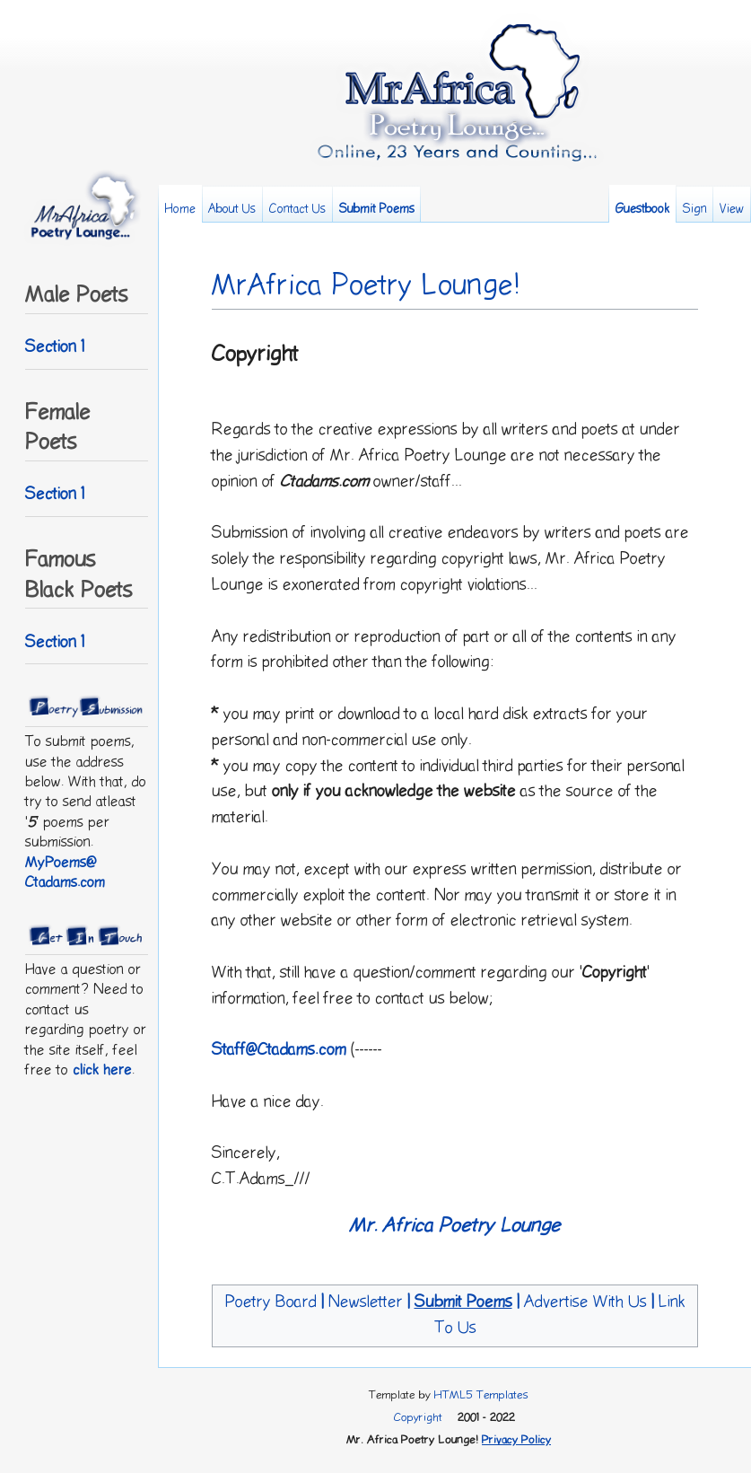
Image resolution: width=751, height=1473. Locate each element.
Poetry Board (271, 1302)
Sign (695, 209)
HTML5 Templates (481, 1395)
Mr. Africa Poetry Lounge (455, 1225)
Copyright (418, 1417)
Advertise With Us (585, 1302)
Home (180, 209)
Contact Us (297, 209)
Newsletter (365, 1302)
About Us (232, 209)
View (732, 209)
